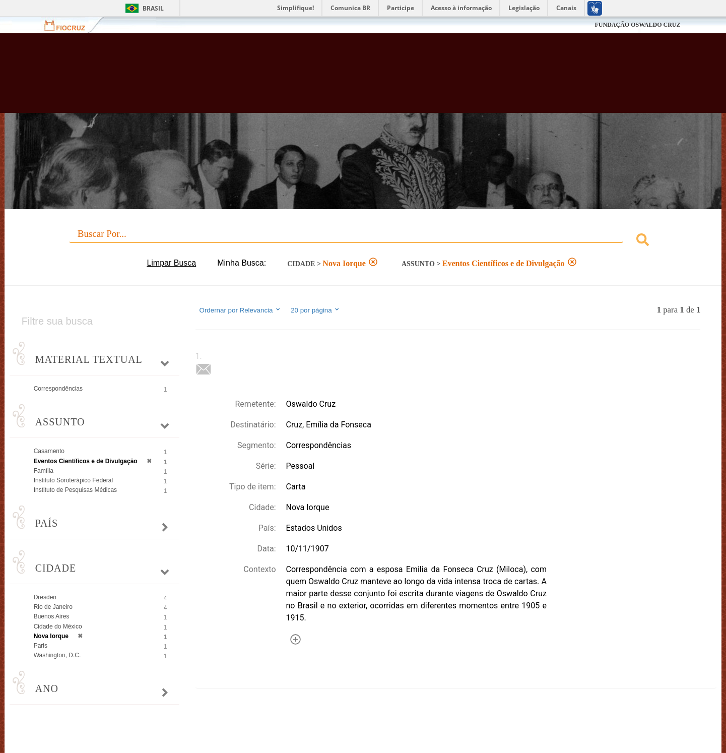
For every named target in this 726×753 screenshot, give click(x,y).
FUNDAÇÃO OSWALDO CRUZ (637, 24)
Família (43, 470)
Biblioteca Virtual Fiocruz (314, 78)
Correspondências (58, 388)
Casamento (49, 451)
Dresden (45, 597)
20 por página (316, 310)
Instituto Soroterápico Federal (73, 480)
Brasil (153, 8)
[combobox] (363, 241)
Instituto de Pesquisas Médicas (75, 489)
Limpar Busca (171, 263)
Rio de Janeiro (53, 606)
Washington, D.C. (57, 655)
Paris (40, 645)
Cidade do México (58, 626)
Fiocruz (71, 25)
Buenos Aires (52, 616)
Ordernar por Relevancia (241, 310)
